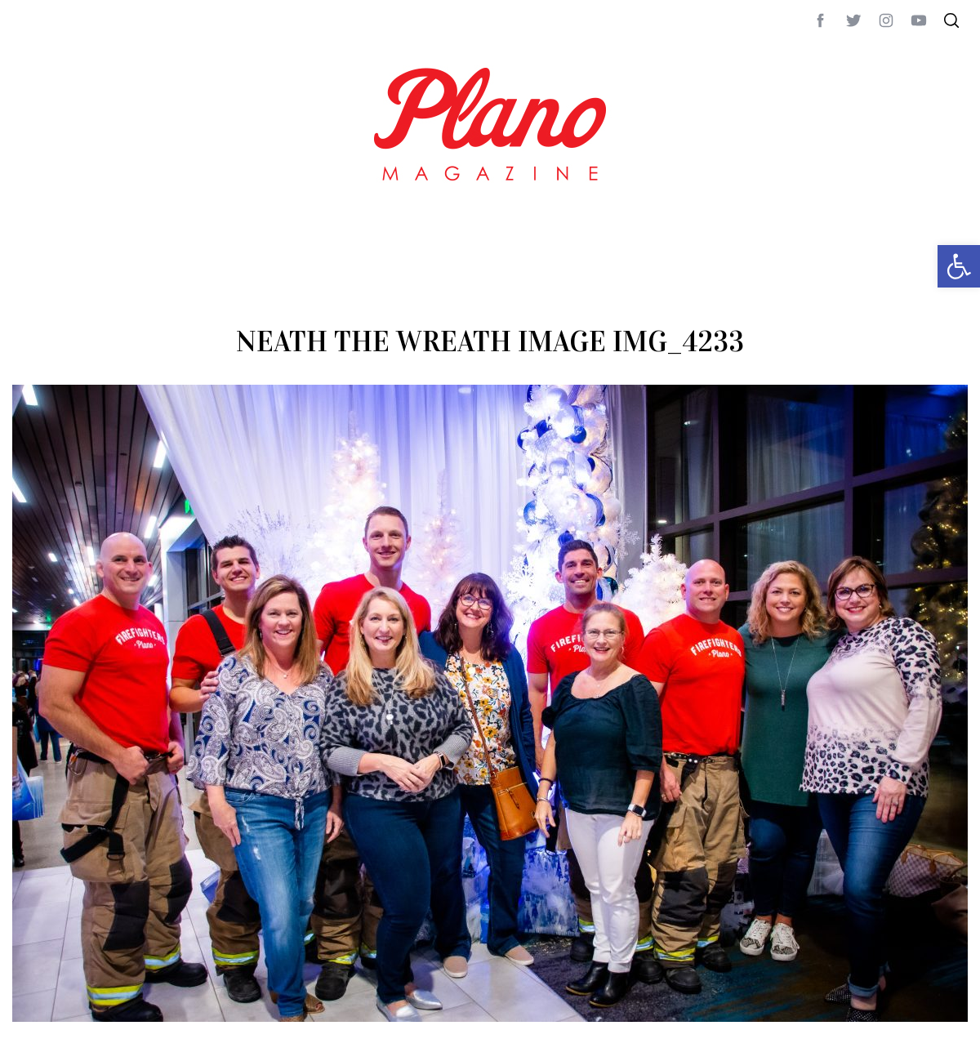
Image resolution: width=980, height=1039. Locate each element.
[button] (959, 266)
